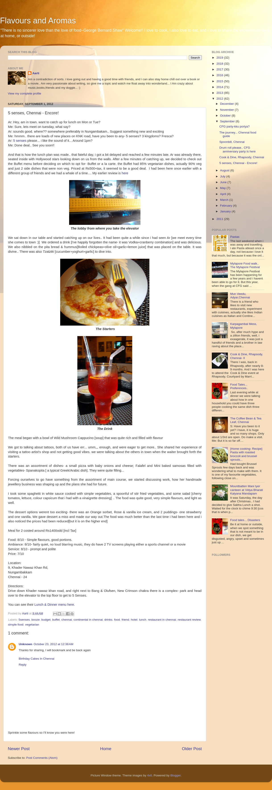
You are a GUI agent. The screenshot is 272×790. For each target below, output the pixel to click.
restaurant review (189, 619)
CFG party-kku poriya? (234, 126)
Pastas (234, 236)
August (225, 170)
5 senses (19, 140)
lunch (142, 619)
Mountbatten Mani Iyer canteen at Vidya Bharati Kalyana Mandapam (246, 489)
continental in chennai (88, 619)
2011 (220, 219)
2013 (220, 92)
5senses (24, 619)
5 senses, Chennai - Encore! (238, 163)
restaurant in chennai (162, 619)
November (227, 109)
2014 (220, 87)
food (117, 619)
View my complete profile (24, 93)
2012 (220, 98)
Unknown (25, 644)
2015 (220, 81)
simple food (15, 624)
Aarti (35, 73)
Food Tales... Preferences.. (239, 386)
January (226, 211)
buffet (56, 619)
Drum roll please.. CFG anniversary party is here (237, 149)
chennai (66, 619)
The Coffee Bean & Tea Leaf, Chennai (245, 420)
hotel (134, 619)
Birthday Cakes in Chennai (36, 658)
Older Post (192, 748)
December (227, 103)
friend (125, 619)
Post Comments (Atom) (42, 757)
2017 (220, 69)
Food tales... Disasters (245, 520)
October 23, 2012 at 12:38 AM (53, 644)
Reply (23, 664)
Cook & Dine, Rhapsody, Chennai (241, 157)
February (226, 205)
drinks (108, 619)
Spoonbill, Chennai (232, 142)
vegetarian (32, 624)
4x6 (149, 775)
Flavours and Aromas (38, 20)
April (223, 194)
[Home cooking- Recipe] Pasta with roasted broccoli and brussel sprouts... (246, 454)
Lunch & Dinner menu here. (54, 604)
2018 (220, 63)
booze (35, 619)
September (228, 121)
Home (105, 748)
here (125, 173)
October (226, 115)
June (223, 182)
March (224, 199)
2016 (220, 75)
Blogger (175, 775)
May (223, 188)
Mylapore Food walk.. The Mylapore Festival (245, 265)
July (223, 176)
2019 (220, 57)
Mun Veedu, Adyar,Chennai (240, 295)
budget (45, 619)
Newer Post (19, 748)
